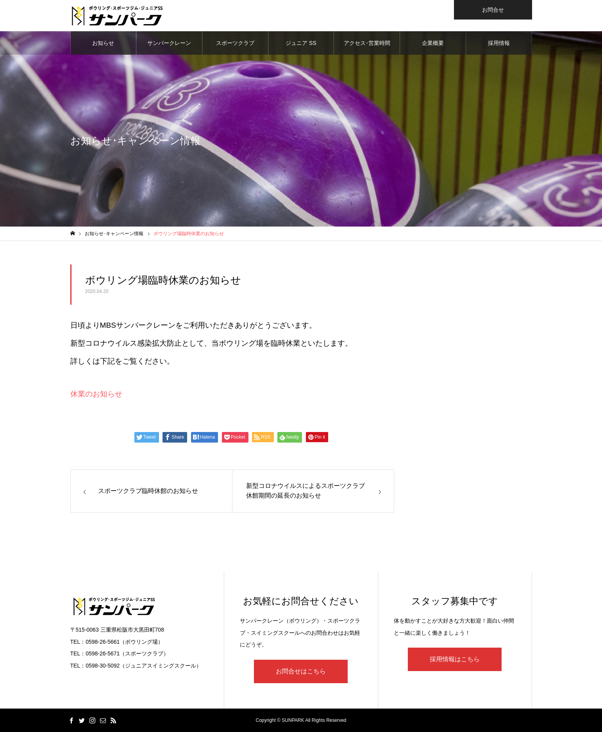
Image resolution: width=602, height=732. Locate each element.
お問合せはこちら (301, 671)
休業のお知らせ (96, 394)
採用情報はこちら (455, 659)
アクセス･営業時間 (367, 43)
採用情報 (499, 43)
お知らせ (103, 43)
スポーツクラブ (235, 43)
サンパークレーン (169, 43)
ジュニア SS (301, 43)
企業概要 (433, 43)
